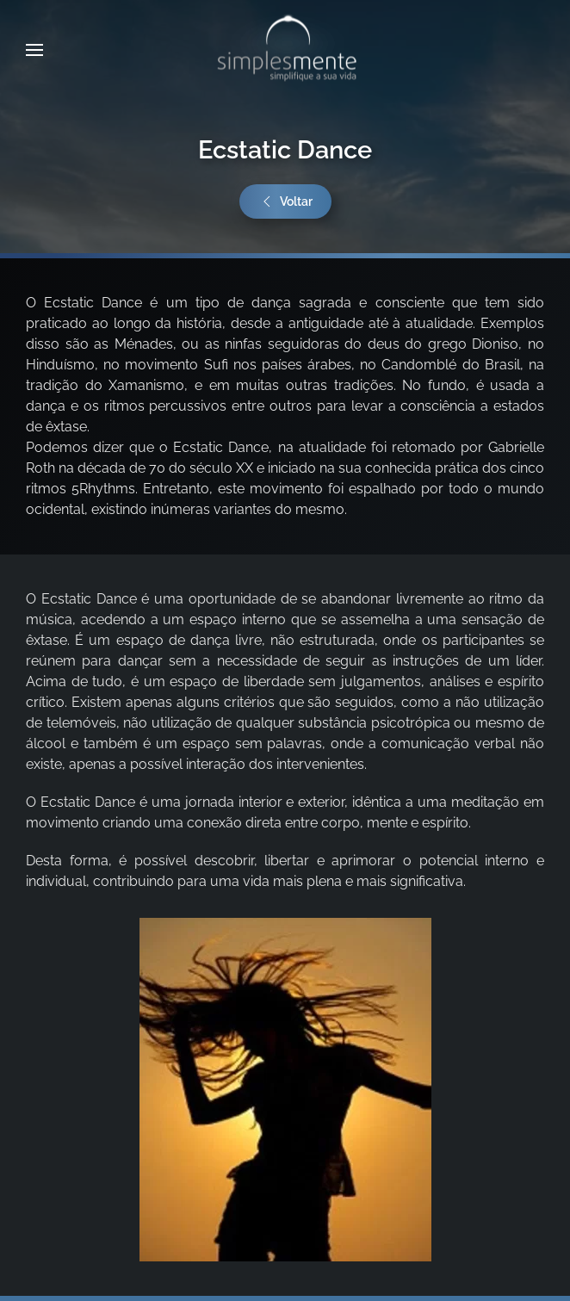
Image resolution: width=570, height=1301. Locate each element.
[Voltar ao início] (285, 49)
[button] (34, 49)
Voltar (285, 201)
